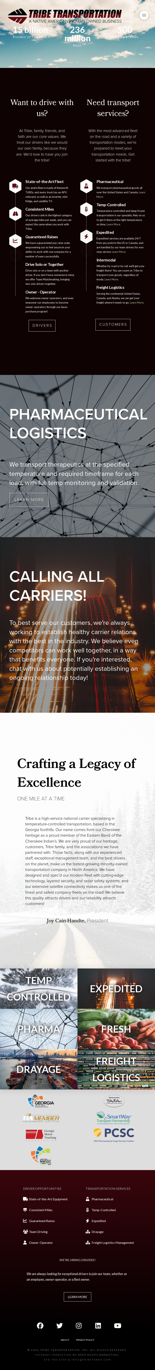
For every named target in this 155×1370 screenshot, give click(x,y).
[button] (144, 15)
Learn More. (114, 224)
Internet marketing (53, 1354)
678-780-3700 (55, 1359)
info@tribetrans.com (91, 1359)
